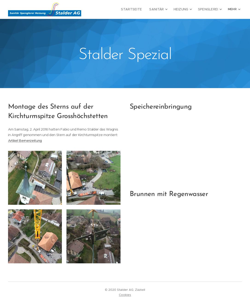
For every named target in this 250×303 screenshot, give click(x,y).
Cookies (125, 295)
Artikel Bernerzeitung (25, 140)
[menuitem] (112, 9)
